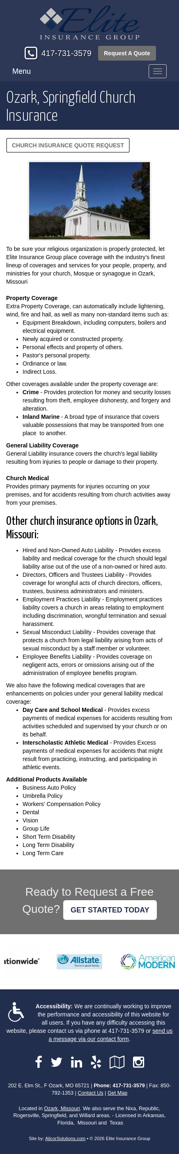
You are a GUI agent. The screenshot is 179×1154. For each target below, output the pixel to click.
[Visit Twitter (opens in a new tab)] (56, 1062)
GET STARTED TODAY (110, 910)
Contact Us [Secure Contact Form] (90, 1093)
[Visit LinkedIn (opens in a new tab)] (76, 1062)
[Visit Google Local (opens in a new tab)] (117, 1062)
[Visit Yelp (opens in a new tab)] (96, 1062)
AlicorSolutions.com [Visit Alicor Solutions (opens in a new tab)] (65, 1138)
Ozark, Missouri (62, 1108)
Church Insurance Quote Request (68, 145)
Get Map (117, 1093)
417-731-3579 (66, 53)
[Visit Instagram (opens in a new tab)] (138, 1062)
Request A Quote (127, 53)
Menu (21, 71)
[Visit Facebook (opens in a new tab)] (38, 1062)
